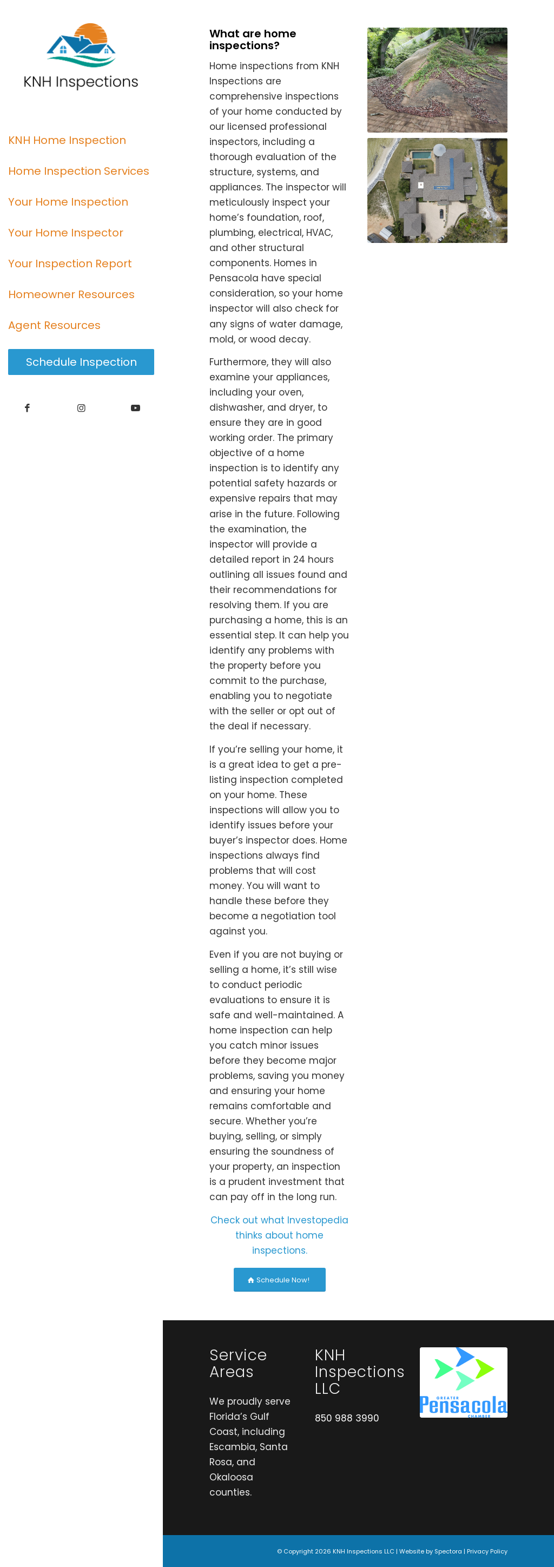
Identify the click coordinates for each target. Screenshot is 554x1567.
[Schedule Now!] (280, 1280)
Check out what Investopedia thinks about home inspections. (279, 1235)
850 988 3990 (347, 1418)
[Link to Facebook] (27, 408)
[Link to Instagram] (81, 408)
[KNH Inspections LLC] (81, 57)
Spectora (448, 1551)
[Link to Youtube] (135, 408)
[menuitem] (81, 140)
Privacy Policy (487, 1551)
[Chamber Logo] (463, 1382)
